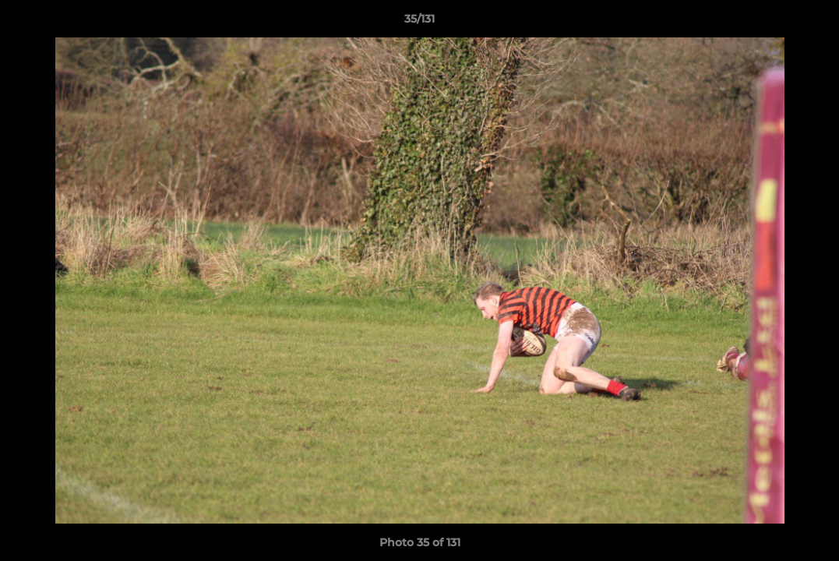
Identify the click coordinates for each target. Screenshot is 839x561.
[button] (811, 23)
